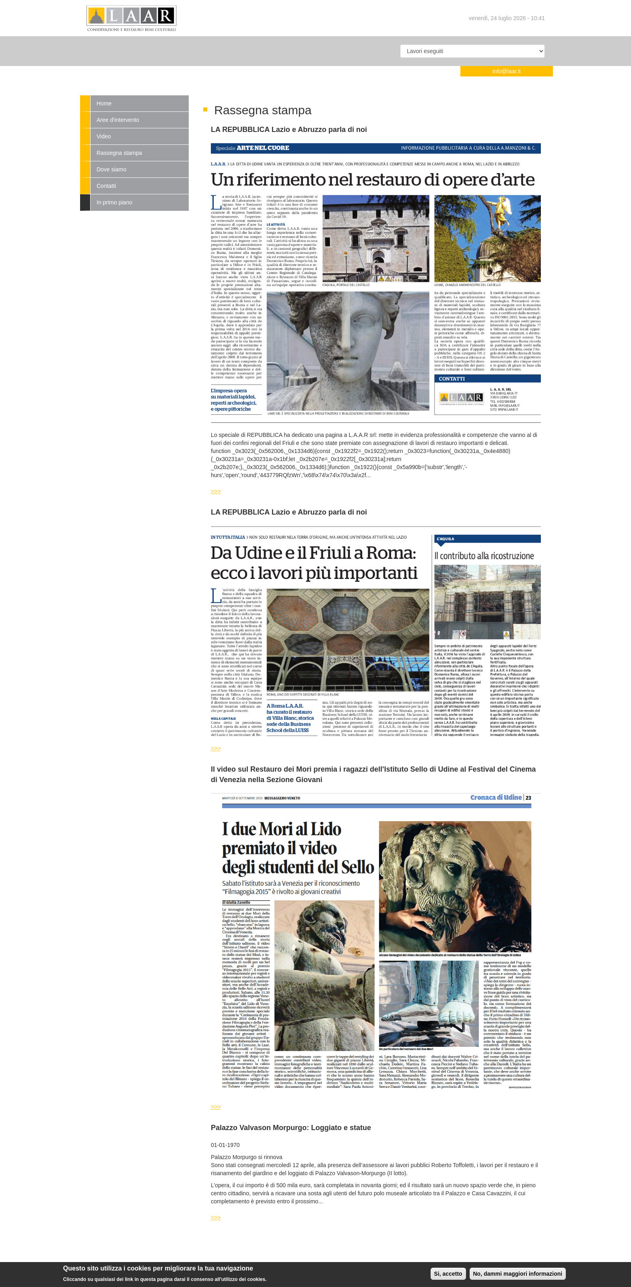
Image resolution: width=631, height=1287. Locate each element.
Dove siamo (111, 169)
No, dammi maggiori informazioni (518, 1276)
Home (104, 103)
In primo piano (114, 202)
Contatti (106, 186)
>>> (216, 491)
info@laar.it (507, 71)
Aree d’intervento (118, 120)
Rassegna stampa (119, 153)
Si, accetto (448, 1276)
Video (104, 136)
